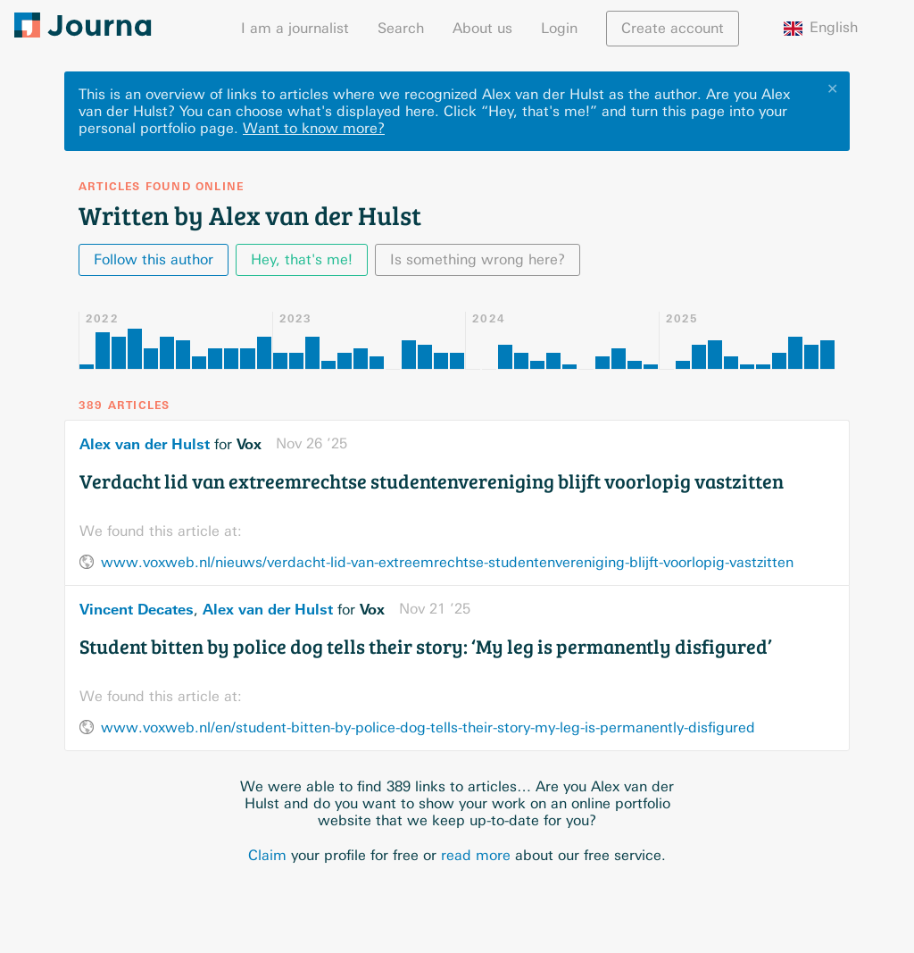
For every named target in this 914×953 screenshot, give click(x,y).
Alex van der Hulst (144, 444)
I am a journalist (295, 28)
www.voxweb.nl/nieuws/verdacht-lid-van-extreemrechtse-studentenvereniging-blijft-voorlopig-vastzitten (447, 562)
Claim (267, 855)
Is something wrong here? (477, 259)
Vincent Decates (136, 609)
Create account (672, 28)
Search (401, 28)
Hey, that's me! (302, 259)
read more (476, 855)
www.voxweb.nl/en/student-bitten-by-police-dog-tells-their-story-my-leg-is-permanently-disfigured (428, 727)
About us (482, 28)
